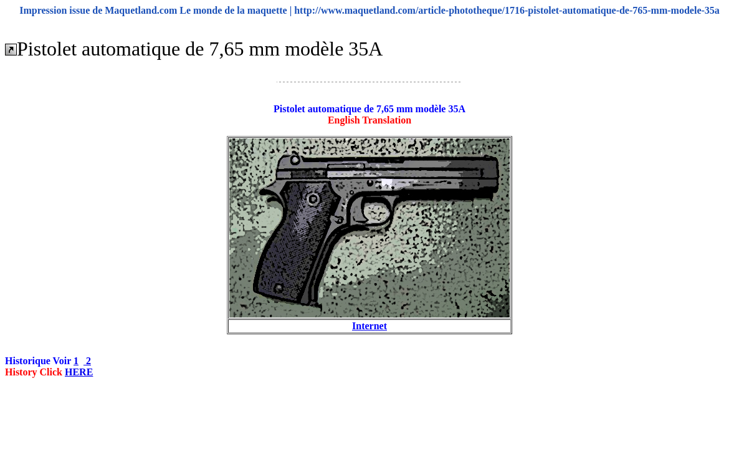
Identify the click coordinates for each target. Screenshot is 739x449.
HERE (79, 372)
